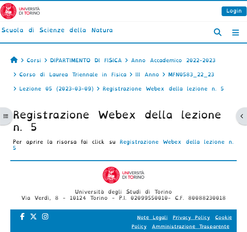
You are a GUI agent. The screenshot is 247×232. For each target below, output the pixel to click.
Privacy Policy (191, 217)
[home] (57, 30)
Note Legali (152, 217)
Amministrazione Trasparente (190, 226)
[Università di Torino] (20, 11)
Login (234, 11)
